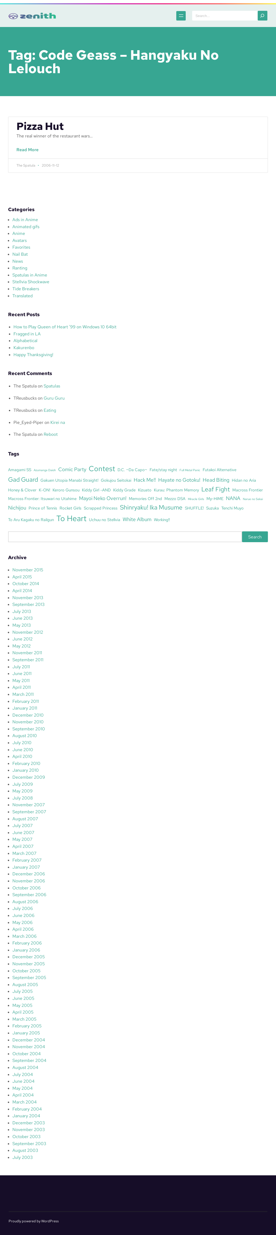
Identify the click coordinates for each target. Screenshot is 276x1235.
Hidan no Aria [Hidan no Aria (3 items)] (244, 480)
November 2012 (27, 632)
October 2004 (26, 1054)
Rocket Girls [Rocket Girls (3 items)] (70, 508)
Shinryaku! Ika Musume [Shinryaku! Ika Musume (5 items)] (151, 507)
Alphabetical (25, 340)
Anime (18, 233)
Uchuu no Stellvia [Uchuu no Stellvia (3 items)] (104, 519)
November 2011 (27, 653)
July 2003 (22, 1157)
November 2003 (28, 1129)
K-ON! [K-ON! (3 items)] (44, 490)
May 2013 (21, 625)
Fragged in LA (27, 334)
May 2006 (22, 922)
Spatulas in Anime (29, 275)
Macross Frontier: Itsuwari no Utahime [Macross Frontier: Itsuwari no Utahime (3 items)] (42, 498)
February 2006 (27, 943)
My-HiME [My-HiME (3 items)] (214, 498)
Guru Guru (54, 398)
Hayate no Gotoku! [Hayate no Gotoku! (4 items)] (179, 479)
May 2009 (22, 791)
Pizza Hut (40, 126)
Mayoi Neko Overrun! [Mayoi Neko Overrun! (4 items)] (102, 498)
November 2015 (27, 570)
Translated (22, 296)
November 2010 (28, 722)
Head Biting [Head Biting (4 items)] (216, 479)
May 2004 (22, 1088)
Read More (29, 152)
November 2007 (28, 805)
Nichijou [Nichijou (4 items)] (17, 507)
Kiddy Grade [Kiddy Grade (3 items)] (124, 490)
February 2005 (27, 1026)
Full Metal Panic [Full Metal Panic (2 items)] (190, 470)
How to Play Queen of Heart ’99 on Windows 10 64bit (64, 327)
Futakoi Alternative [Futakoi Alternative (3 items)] (219, 470)
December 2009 (28, 777)
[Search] (262, 16)
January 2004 (26, 1116)
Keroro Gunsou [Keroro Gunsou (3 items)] (66, 490)
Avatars (19, 240)
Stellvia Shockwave (30, 282)
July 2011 (21, 667)
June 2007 (23, 832)
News (17, 261)
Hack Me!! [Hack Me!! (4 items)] (145, 479)
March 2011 (23, 694)
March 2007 (24, 853)
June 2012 (22, 639)
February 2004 (27, 1109)
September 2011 (27, 660)
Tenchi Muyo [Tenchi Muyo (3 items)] (232, 508)
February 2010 (26, 763)
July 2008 (22, 798)
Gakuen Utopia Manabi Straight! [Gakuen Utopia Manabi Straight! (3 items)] (69, 480)
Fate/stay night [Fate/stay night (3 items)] (163, 470)
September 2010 (28, 729)
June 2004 (23, 1081)
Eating (50, 410)
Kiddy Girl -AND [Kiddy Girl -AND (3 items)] (96, 490)
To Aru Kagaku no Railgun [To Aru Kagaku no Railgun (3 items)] (31, 519)
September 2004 (29, 1060)
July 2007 (22, 825)
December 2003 (28, 1123)
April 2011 (21, 687)
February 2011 (25, 701)
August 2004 (25, 1067)
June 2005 (23, 998)
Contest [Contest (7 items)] (102, 468)
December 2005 (28, 957)
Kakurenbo (23, 347)
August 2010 (24, 735)
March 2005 (24, 1019)
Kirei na (57, 422)
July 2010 (22, 742)
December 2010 (28, 715)
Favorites (21, 247)
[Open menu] (166, 16)
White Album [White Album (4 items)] (137, 519)
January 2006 (26, 950)
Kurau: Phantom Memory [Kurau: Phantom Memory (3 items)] (176, 490)
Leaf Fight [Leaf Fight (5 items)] (215, 489)
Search (255, 536)
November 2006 (28, 881)
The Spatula (25, 386)
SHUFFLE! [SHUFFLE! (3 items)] (194, 508)
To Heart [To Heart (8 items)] (71, 518)
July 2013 (21, 611)
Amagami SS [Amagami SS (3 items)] (19, 470)
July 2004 (22, 1074)
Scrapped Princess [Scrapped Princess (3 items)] (101, 508)
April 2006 (23, 929)
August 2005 (25, 984)
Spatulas (52, 386)
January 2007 (26, 867)
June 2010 (22, 750)
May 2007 (22, 839)
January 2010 (25, 770)
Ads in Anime (25, 219)
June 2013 (22, 618)
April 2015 (22, 577)
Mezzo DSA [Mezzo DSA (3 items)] (174, 498)
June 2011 (22, 673)
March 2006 (24, 936)
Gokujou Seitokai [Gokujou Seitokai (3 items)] (116, 480)
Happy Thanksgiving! (33, 354)
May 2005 (22, 1005)
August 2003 (25, 1150)
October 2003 (26, 1136)
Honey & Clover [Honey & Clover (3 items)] (22, 490)
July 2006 (22, 908)
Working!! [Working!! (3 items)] (162, 519)
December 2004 (28, 1040)
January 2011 (24, 708)
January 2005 (26, 1033)
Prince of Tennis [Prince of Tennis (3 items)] (43, 508)
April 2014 (22, 590)
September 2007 (29, 812)
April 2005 (22, 1012)
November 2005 (28, 964)
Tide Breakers (25, 289)
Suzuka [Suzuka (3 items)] (212, 508)
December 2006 (28, 874)
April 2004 (23, 1095)
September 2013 (28, 604)
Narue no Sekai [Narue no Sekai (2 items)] (253, 499)
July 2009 (22, 784)
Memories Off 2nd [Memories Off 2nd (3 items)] (145, 498)
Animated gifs (25, 227)
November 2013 (27, 597)
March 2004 (24, 1102)
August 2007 (25, 819)
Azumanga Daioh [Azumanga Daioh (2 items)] (45, 470)
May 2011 (21, 680)
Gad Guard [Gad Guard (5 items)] (23, 479)
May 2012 (21, 646)
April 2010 (22, 756)
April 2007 (22, 846)
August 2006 (25, 902)
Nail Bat (20, 254)
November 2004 (28, 1047)
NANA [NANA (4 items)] (233, 498)
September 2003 (29, 1143)
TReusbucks (25, 398)
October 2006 (26, 888)
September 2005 (29, 977)
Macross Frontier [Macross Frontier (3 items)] (247, 490)
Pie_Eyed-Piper (28, 422)
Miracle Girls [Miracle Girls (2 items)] (196, 499)
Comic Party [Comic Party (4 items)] (72, 469)
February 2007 (27, 860)
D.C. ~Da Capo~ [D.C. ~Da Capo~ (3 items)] (132, 470)
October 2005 (26, 971)
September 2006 (29, 894)
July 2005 (22, 991)
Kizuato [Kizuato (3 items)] (144, 490)
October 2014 (25, 583)
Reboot (51, 434)
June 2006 (23, 915)
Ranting (19, 268)
